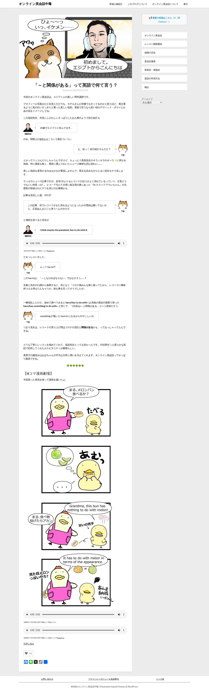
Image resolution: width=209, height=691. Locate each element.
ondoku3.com (52, 251)
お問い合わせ (47, 679)
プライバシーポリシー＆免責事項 (103, 679)
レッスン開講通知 (153, 44)
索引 (185, 4)
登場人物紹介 (115, 4)
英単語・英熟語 (152, 70)
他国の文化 (150, 52)
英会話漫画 (150, 61)
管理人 (43, 139)
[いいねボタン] (26, 653)
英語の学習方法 (152, 78)
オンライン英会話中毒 (35, 4)
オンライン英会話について (165, 4)
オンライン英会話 (153, 35)
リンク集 (160, 679)
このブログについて (137, 4)
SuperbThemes (118, 686)
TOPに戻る (29, 643)
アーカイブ (147, 99)
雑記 (147, 87)
